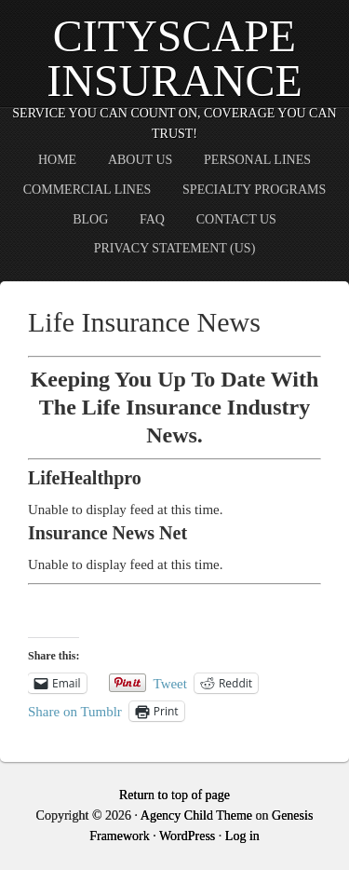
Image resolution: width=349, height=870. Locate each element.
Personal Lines (257, 160)
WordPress (187, 836)
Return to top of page (174, 795)
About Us (140, 160)
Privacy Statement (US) (175, 248)
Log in (242, 836)
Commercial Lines (87, 190)
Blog (90, 219)
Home (57, 160)
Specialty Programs (254, 190)
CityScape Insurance (174, 58)
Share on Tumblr (75, 711)
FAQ (152, 219)
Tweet (170, 683)
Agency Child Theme (196, 815)
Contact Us (236, 219)
